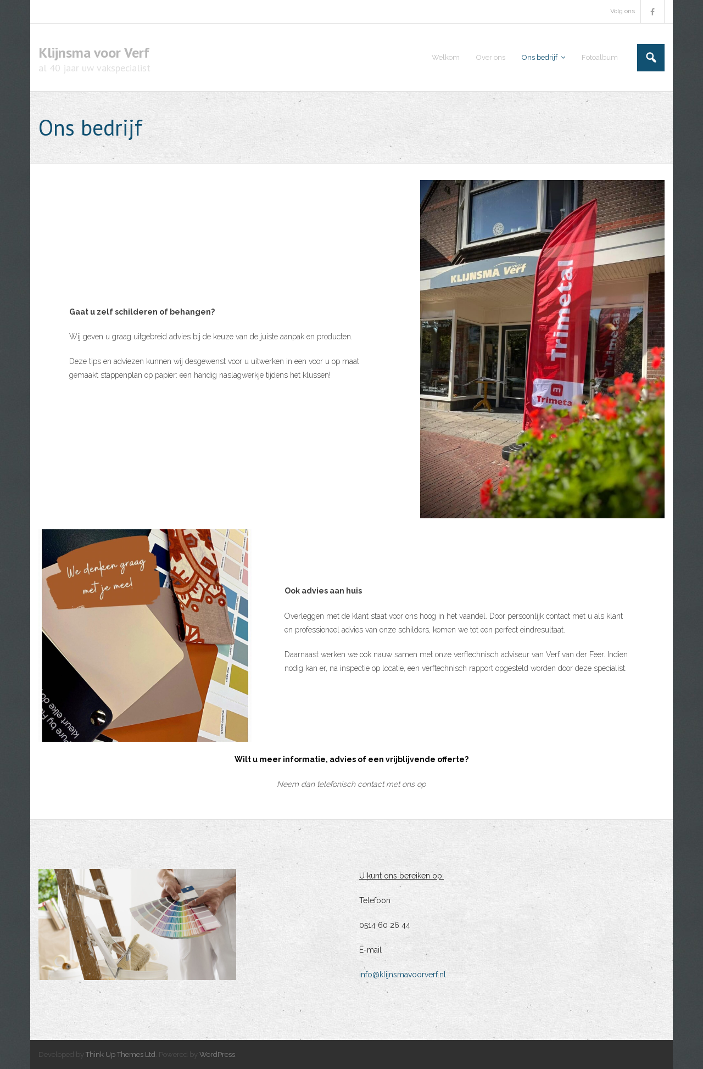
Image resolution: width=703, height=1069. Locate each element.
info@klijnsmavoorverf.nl (402, 974)
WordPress (217, 1054)
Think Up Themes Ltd (120, 1054)
